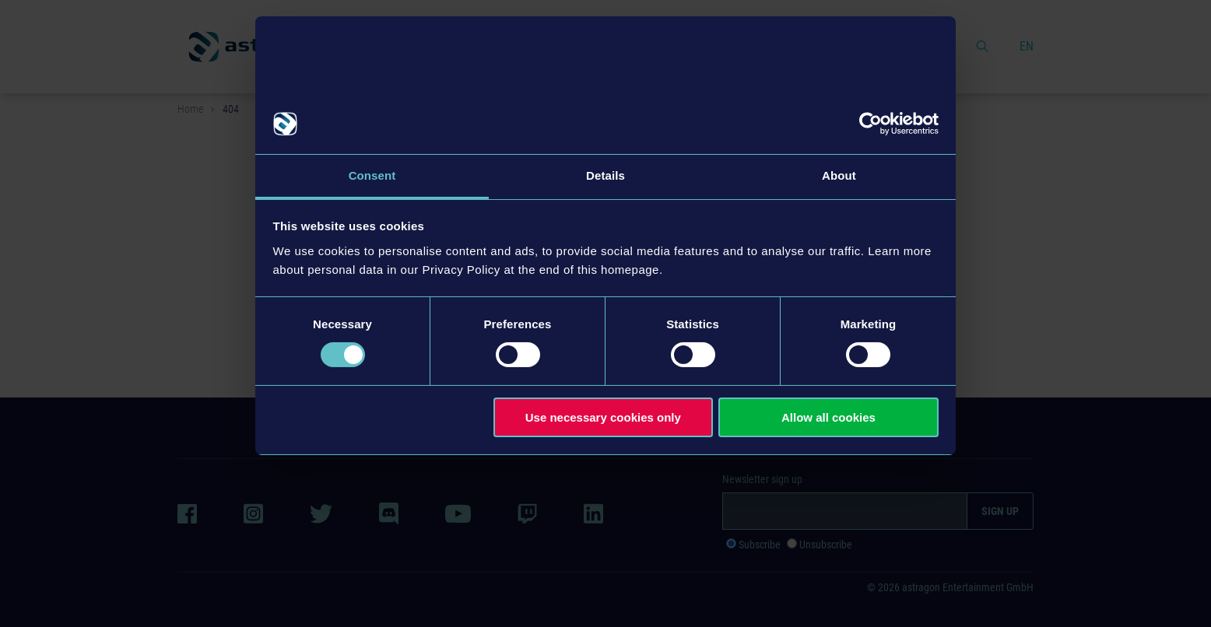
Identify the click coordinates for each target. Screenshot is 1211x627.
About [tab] (839, 175)
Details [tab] (605, 175)
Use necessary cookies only (603, 417)
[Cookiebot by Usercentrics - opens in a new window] (870, 123)
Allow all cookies (828, 417)
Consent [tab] (372, 175)
